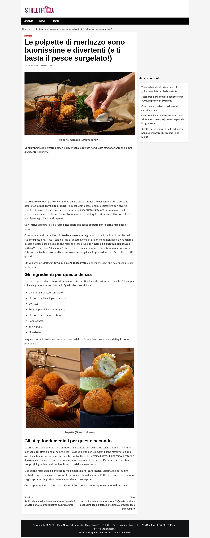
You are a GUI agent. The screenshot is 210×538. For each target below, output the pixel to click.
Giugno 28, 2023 (31, 66)
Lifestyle (28, 21)
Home (25, 29)
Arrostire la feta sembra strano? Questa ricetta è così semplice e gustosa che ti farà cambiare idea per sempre (107, 503)
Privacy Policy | (101, 533)
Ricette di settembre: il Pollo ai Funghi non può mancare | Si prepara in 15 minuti (162, 133)
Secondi (28, 37)
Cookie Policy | (85, 533)
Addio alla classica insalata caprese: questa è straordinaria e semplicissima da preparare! (52, 501)
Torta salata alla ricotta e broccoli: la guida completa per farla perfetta (161, 89)
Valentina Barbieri (46, 66)
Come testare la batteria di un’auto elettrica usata (160, 108)
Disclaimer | (115, 533)
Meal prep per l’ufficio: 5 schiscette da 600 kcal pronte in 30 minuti (162, 99)
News (42, 21)
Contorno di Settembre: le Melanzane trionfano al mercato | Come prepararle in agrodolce (162, 120)
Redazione (127, 533)
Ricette (55, 21)
